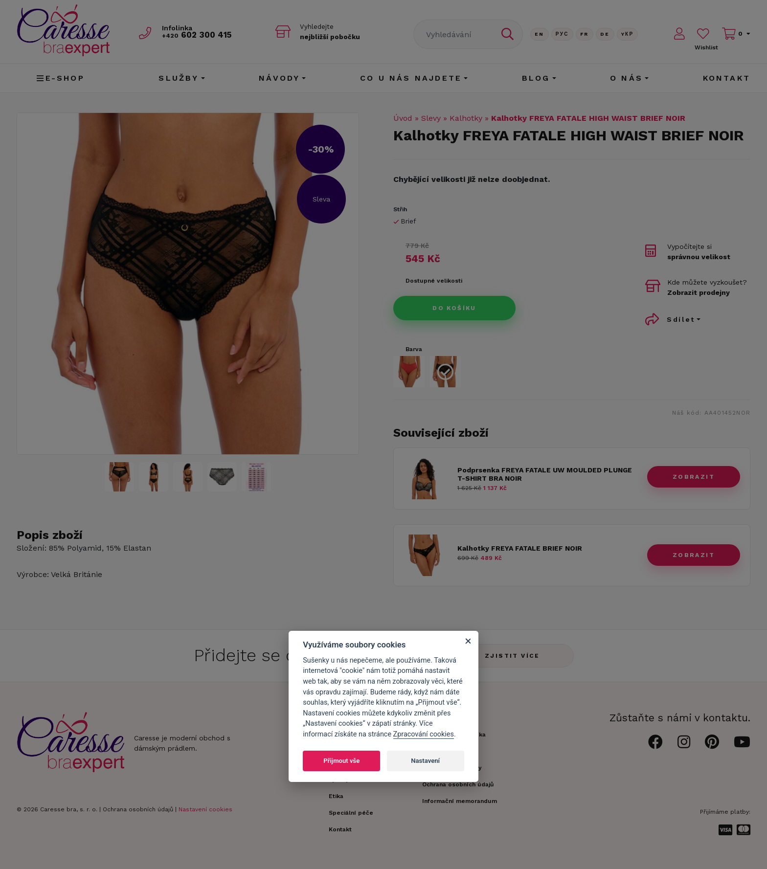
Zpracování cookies (423, 734)
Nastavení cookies (205, 809)
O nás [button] (626, 78)
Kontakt (726, 78)
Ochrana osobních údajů (138, 809)
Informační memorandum (459, 801)
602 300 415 (198, 35)
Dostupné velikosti (434, 280)
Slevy (431, 118)
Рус (562, 34)
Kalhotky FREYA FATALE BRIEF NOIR (519, 548)
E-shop (60, 78)
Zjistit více (512, 655)
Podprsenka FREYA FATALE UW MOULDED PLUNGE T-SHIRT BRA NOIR (544, 474)
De (605, 34)
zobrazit (694, 476)
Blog (536, 78)
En (539, 34)
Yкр (627, 34)
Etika (336, 796)
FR (584, 34)
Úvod (402, 118)
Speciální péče (351, 812)
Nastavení (425, 760)
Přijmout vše (341, 760)
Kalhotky (466, 118)
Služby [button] (178, 78)
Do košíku (454, 308)
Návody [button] (279, 78)
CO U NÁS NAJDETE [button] (411, 78)
